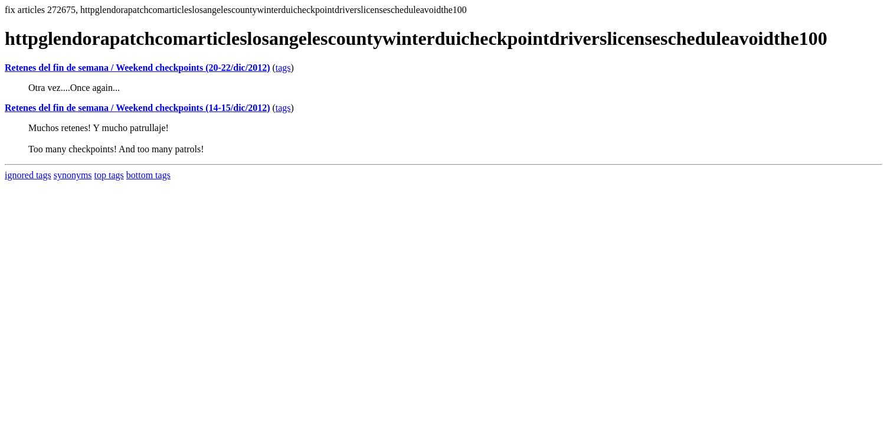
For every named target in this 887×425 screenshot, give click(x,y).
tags (283, 68)
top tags (109, 175)
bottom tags (148, 175)
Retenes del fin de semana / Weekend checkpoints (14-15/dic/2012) (137, 108)
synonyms (73, 175)
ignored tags (28, 175)
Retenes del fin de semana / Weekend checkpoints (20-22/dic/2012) (137, 68)
